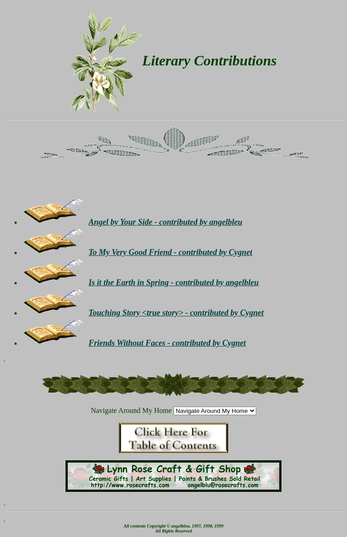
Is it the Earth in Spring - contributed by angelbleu (174, 282)
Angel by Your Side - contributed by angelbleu (165, 222)
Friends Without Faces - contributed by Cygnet (167, 342)
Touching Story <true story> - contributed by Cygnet (176, 312)
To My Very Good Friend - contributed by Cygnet (170, 252)
